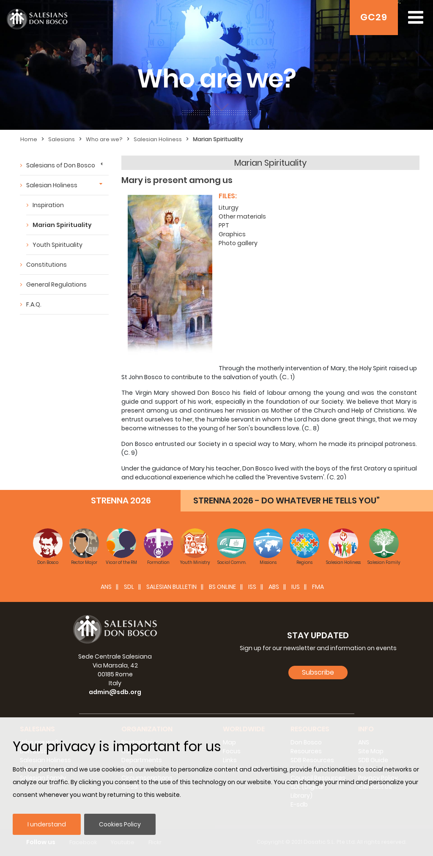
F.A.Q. (33, 304)
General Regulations (56, 284)
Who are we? (104, 139)
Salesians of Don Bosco (60, 165)
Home (28, 139)
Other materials (242, 216)
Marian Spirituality (218, 139)
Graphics (232, 234)
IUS (295, 587)
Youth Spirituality (57, 245)
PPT (224, 225)
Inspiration (48, 205)
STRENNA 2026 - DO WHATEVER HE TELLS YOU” (286, 500)
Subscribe (318, 672)
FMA (318, 587)
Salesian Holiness (158, 139)
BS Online (222, 587)
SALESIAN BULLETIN (171, 587)
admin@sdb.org (115, 692)
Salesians (61, 139)
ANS (106, 587)
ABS (274, 587)
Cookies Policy (120, 824)
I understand (46, 824)
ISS (252, 587)
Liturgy (228, 207)
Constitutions (46, 264)
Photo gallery (238, 243)
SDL (129, 587)
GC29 (373, 17)
